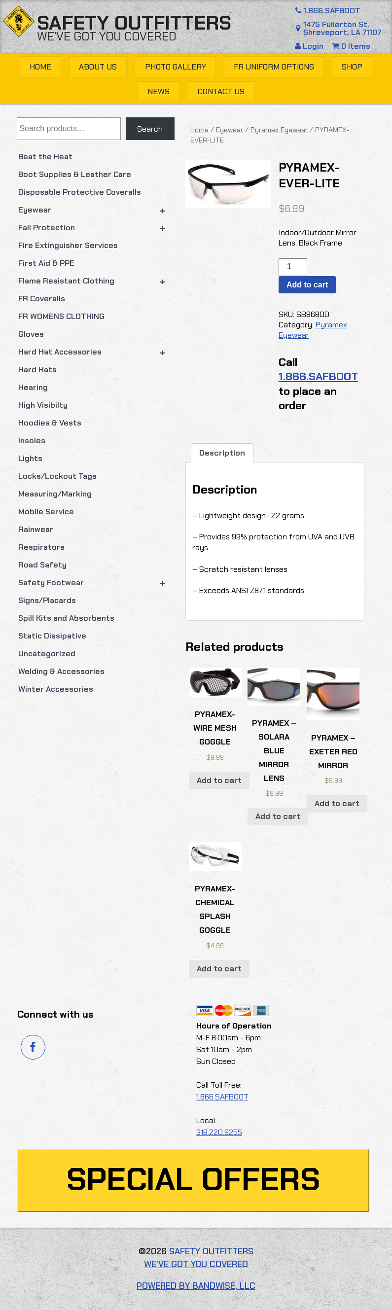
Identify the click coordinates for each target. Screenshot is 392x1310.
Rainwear (35, 529)
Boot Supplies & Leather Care (74, 174)
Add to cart (307, 285)
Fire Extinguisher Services (68, 245)
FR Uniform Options (274, 67)
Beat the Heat (45, 156)
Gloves (31, 334)
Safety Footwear (96, 583)
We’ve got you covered (107, 36)
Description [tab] (222, 453)
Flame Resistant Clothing (96, 281)
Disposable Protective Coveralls (79, 192)
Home (40, 67)
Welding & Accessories (61, 671)
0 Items (351, 46)
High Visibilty (43, 405)
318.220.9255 (219, 1132)
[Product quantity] (293, 267)
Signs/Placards (47, 600)
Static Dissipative (52, 636)
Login (310, 46)
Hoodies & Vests (49, 423)
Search (150, 129)
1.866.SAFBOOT (326, 10)
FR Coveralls (41, 298)
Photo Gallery (175, 67)
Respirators (41, 547)
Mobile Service (46, 511)
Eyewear (96, 210)
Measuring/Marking (55, 494)
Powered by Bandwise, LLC (196, 1285)
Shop (352, 67)
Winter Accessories (55, 689)
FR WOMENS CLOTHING (61, 316)
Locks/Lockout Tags (57, 476)
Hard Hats (37, 369)
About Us (98, 67)
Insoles (31, 440)
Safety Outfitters (134, 22)
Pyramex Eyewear (279, 130)
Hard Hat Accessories (96, 352)
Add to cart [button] (219, 780)
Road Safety (42, 565)
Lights (30, 458)
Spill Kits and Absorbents (66, 618)
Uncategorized (46, 653)
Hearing (33, 387)
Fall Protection (96, 228)
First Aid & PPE (46, 263)
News (158, 91)
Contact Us (221, 91)
